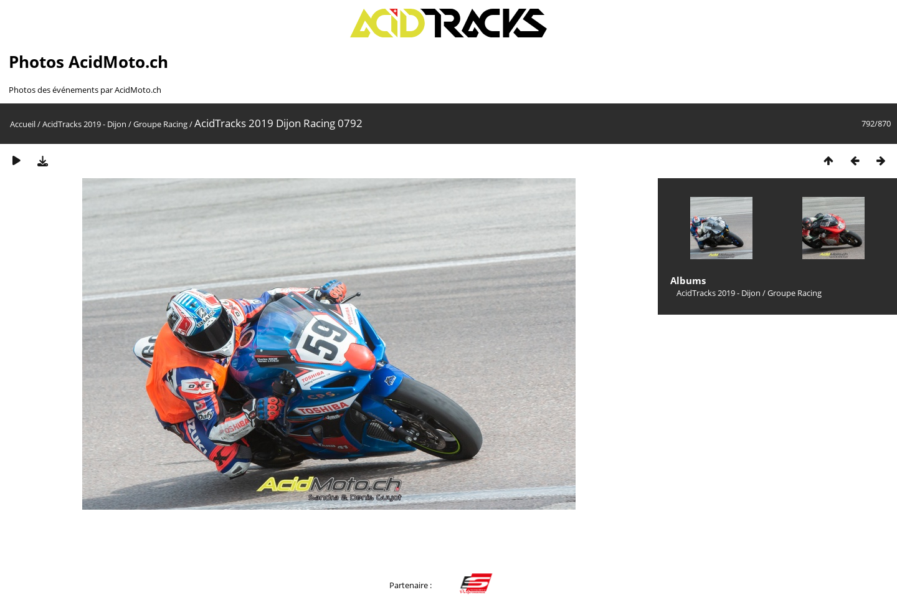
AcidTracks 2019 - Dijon (84, 124)
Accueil (23, 124)
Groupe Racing (160, 124)
